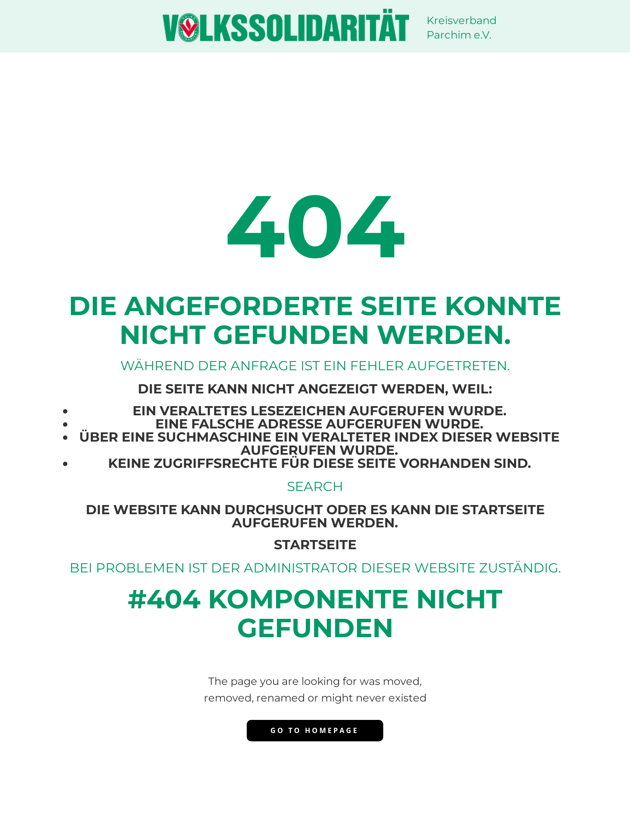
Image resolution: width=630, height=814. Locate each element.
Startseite (315, 545)
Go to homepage (314, 730)
